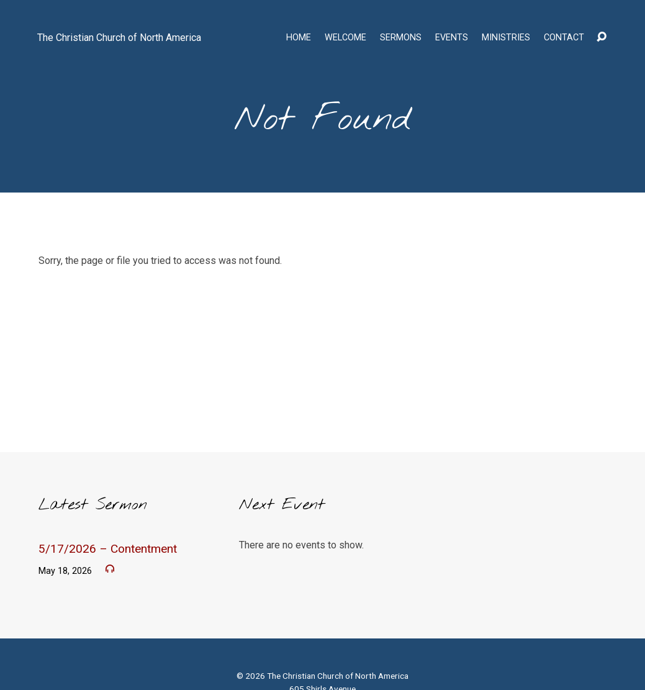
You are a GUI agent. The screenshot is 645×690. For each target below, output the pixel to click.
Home (298, 38)
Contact (564, 38)
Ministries (506, 38)
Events (451, 38)
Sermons (401, 38)
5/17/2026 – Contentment (107, 549)
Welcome (345, 38)
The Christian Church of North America (119, 37)
